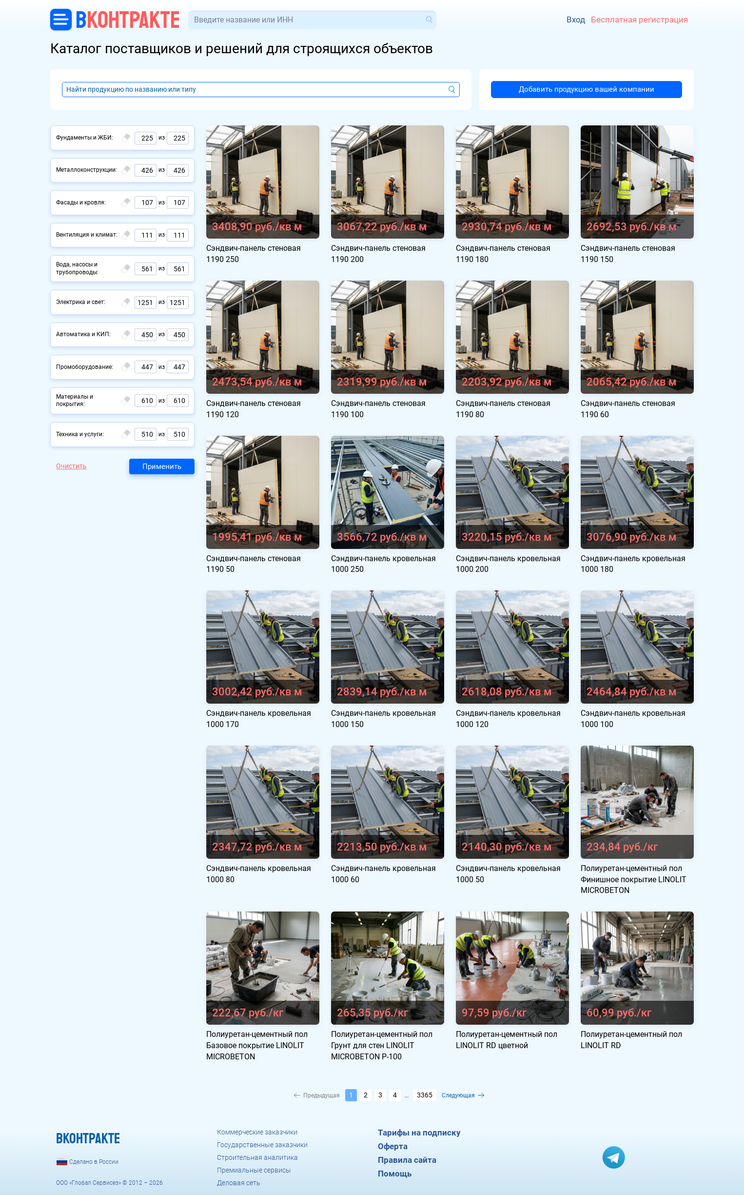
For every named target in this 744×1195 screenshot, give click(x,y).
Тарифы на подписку (419, 1132)
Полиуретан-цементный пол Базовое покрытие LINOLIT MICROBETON (257, 1045)
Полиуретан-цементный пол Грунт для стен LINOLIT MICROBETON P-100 (381, 1045)
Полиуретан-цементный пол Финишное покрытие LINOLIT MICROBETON (633, 879)
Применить (161, 466)
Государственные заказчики (262, 1145)
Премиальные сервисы (254, 1170)
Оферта (393, 1146)
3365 (424, 1095)
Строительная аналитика (257, 1157)
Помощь (394, 1173)
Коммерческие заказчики (257, 1132)
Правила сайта (407, 1160)
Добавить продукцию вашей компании (586, 89)
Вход (576, 19)
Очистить (71, 466)
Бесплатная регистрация (639, 19)
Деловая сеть (238, 1183)
